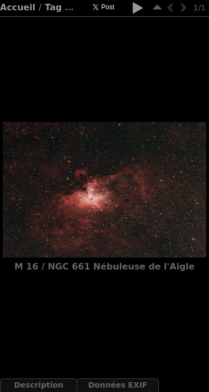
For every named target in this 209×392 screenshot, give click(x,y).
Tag (53, 7)
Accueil (17, 7)
